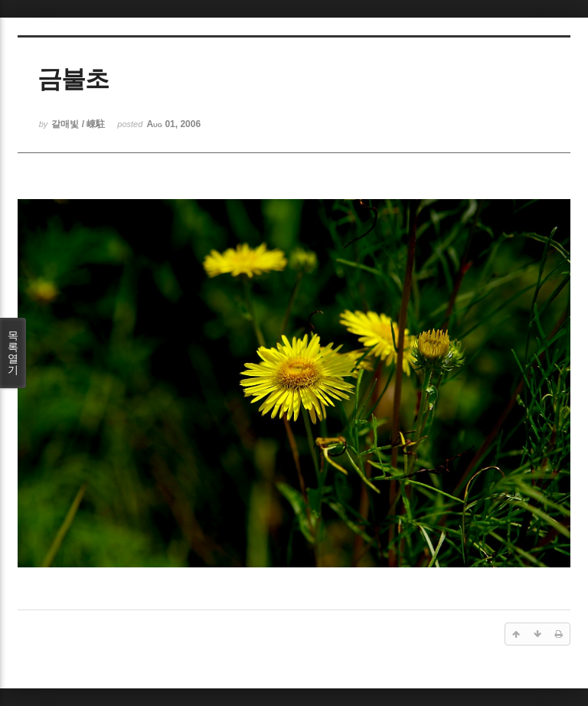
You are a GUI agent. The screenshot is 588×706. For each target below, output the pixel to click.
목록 (13, 352)
